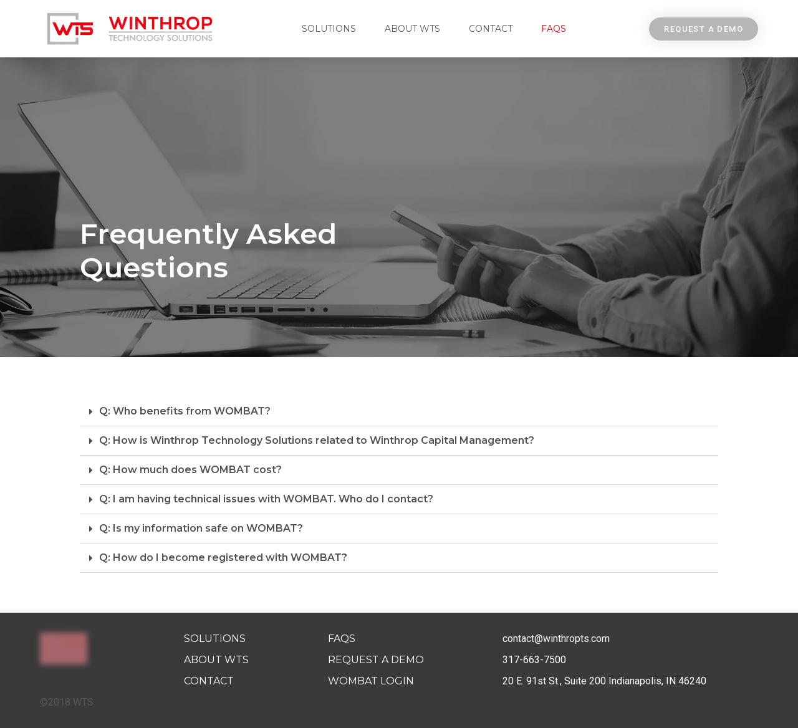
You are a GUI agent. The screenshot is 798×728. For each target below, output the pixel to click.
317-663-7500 (534, 660)
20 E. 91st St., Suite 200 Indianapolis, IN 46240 (604, 681)
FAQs (553, 28)
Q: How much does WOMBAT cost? (190, 470)
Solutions (329, 28)
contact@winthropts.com (556, 638)
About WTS (412, 28)
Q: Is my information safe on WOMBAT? (201, 528)
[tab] (399, 411)
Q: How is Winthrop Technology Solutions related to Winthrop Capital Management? (316, 440)
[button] (703, 29)
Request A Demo (376, 660)
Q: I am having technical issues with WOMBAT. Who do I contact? (266, 499)
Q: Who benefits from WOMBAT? (185, 411)
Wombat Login (371, 681)
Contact (490, 28)
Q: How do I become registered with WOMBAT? (223, 557)
